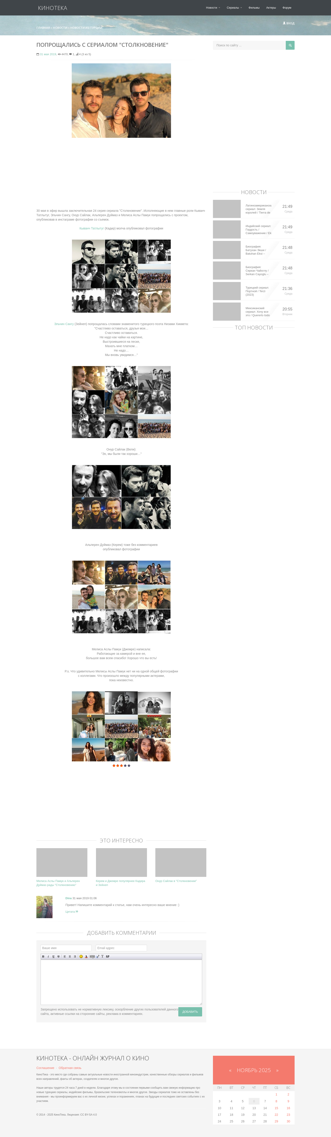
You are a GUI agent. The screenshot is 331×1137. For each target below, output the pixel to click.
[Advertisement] (121, 173)
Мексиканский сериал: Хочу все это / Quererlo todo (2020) (258, 311)
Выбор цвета (86, 956)
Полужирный (43, 956)
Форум (287, 7)
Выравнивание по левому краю (64, 956)
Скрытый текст (92, 956)
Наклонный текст (48, 956)
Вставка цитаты (97, 956)
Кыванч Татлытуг (91, 228)
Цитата (72, 911)
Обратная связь (70, 1068)
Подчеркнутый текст (53, 956)
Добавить (190, 1011)
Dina (69, 898)
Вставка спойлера (107, 956)
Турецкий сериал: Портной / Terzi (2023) (257, 291)
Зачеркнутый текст (58, 956)
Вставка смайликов (81, 956)
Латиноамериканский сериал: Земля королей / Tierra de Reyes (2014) (258, 209)
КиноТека (51, 7)
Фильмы (254, 7)
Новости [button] (213, 7)
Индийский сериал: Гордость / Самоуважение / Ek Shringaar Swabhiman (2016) (258, 229)
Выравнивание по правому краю (74, 956)
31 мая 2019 (48, 54)
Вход (289, 23)
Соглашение (45, 1068)
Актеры (271, 7)
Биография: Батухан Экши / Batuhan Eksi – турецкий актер (256, 250)
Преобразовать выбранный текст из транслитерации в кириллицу (102, 956)
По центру (69, 956)
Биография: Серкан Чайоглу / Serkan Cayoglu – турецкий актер (257, 270)
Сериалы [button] (234, 7)
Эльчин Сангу (64, 324)
